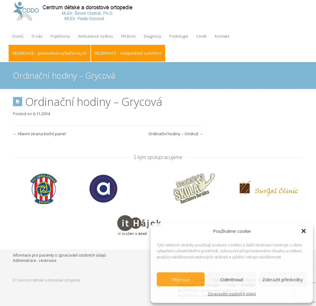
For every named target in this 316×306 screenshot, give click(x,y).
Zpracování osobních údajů (232, 293)
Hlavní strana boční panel (39, 133)
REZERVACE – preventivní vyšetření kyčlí (49, 53)
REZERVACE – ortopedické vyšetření (128, 53)
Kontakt (222, 36)
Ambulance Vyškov (95, 36)
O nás (37, 36)
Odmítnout (231, 279)
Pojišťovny (60, 36)
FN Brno (128, 36)
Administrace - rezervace (34, 260)
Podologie (178, 36)
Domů (17, 36)
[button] (304, 231)
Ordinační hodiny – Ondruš (175, 133)
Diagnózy (152, 36)
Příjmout (181, 279)
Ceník (201, 36)
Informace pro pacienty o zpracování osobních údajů (59, 255)
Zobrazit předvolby (282, 279)
